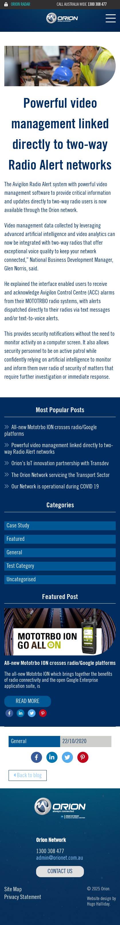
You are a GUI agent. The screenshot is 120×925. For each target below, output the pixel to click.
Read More (28, 701)
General (14, 552)
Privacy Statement (22, 897)
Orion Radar (17, 4)
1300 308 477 (97, 5)
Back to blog (27, 775)
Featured (16, 539)
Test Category (20, 566)
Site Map (13, 889)
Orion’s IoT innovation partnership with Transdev (56, 463)
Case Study (18, 526)
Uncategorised (21, 579)
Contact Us (60, 871)
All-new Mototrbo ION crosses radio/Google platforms (60, 663)
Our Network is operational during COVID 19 (51, 487)
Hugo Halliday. (99, 904)
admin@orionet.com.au (59, 858)
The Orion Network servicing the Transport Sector (57, 475)
